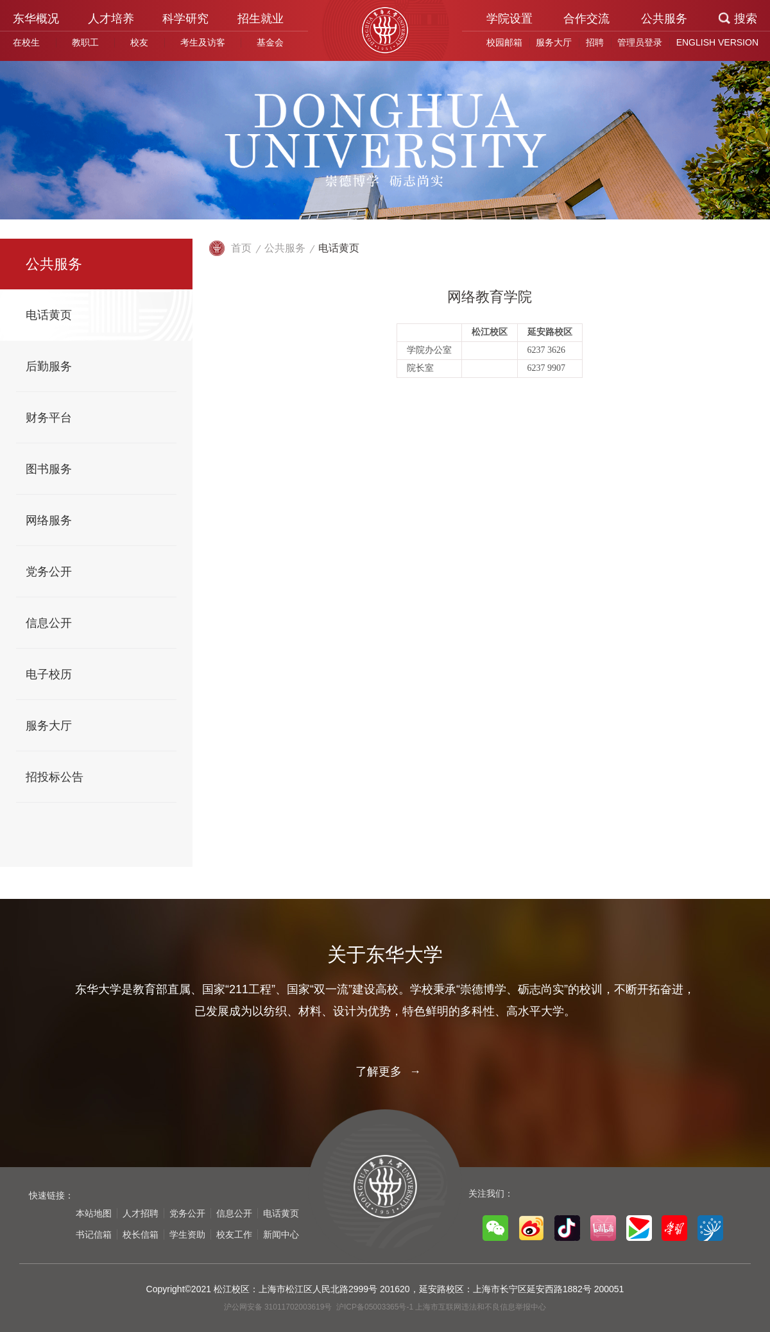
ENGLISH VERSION (717, 42)
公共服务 (664, 18)
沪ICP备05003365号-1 (375, 1306)
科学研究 (185, 18)
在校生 (26, 42)
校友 (139, 42)
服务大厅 (554, 42)
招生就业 (260, 18)
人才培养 (111, 18)
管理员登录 (639, 42)
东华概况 (36, 18)
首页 (241, 248)
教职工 (85, 42)
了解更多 (385, 1071)
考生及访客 (202, 42)
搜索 (745, 18)
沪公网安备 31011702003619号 (279, 1306)
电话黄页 (338, 248)
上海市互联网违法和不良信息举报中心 (480, 1306)
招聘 (595, 42)
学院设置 (509, 18)
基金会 (270, 42)
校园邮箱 (504, 42)
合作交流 (586, 18)
